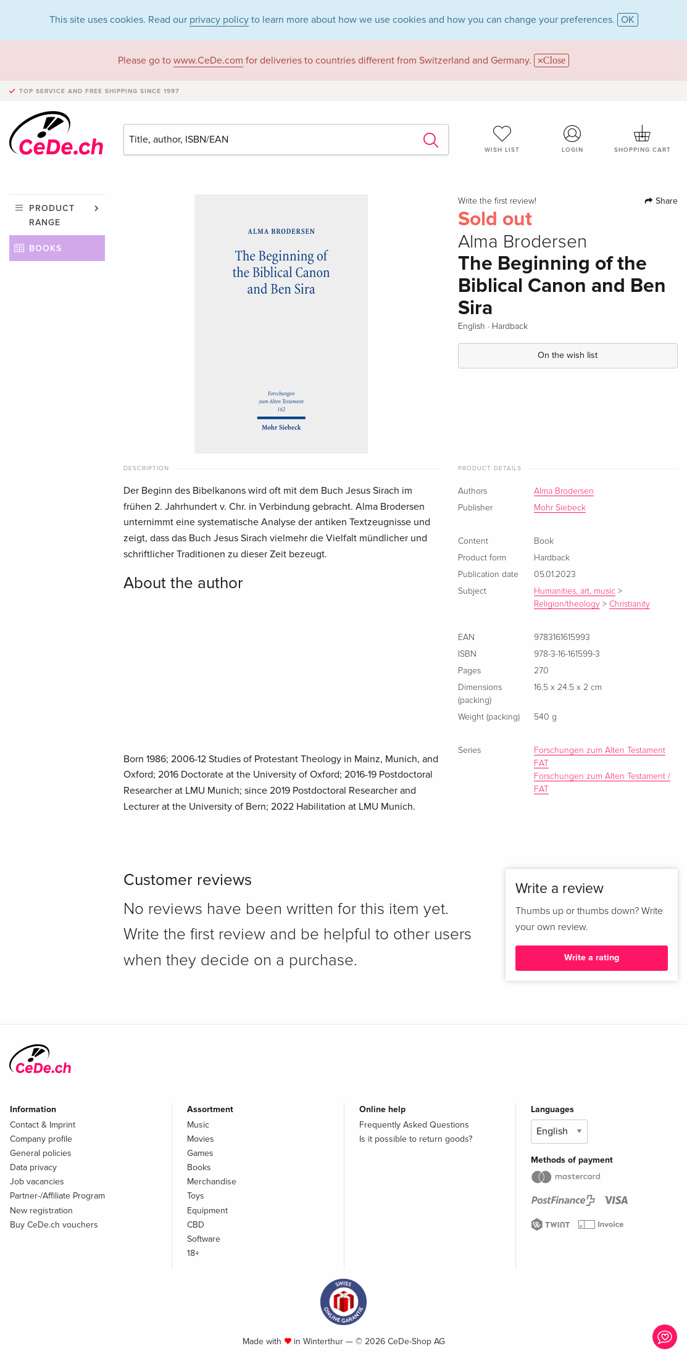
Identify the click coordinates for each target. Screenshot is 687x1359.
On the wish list (567, 355)
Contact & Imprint (42, 1125)
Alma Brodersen (564, 491)
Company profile (41, 1139)
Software (203, 1239)
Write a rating (591, 957)
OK (628, 20)
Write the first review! (497, 201)
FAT (541, 763)
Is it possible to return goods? (415, 1139)
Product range (52, 215)
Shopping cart (642, 139)
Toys (195, 1196)
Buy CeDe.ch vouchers (54, 1225)
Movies (200, 1139)
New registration (41, 1210)
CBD (195, 1225)
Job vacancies (37, 1181)
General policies (41, 1153)
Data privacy (33, 1167)
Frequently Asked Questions (414, 1125)
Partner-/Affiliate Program (57, 1196)
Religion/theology (567, 604)
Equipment (207, 1210)
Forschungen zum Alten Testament (599, 750)
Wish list (502, 139)
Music (198, 1125)
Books (45, 248)
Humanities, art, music (574, 591)
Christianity (629, 604)
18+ (193, 1253)
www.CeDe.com (208, 60)
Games (200, 1153)
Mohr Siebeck (560, 508)
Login (573, 139)
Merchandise (211, 1181)
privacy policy (219, 20)
